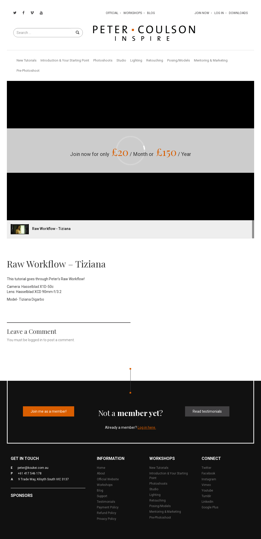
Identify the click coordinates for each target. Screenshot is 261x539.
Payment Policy (108, 507)
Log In (219, 13)
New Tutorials (26, 60)
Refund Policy (106, 513)
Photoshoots (102, 60)
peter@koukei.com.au (33, 468)
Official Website (108, 479)
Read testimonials (207, 411)
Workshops (132, 13)
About (101, 473)
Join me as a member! (49, 411)
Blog (151, 13)
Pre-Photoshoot (28, 70)
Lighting (136, 60)
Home (101, 468)
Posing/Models (178, 60)
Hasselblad (30, 287)
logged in (35, 340)
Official (112, 13)
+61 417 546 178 (30, 473)
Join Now (201, 13)
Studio (121, 60)
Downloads (238, 13)
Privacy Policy (106, 519)
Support (102, 496)
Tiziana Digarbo (31, 299)
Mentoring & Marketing (211, 60)
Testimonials (106, 502)
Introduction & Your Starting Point (65, 60)
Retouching (154, 60)
